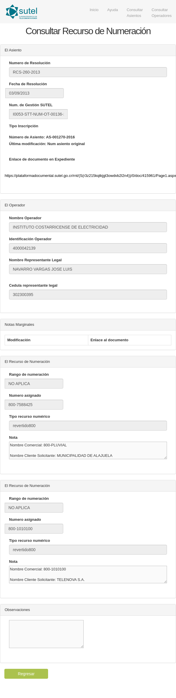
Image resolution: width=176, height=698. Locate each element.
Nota (13, 437)
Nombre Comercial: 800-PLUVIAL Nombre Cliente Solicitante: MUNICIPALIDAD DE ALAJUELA (88, 450)
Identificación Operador (30, 239)
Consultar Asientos (135, 13)
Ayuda (112, 10)
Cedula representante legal (33, 285)
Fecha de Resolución (28, 84)
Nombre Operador (25, 218)
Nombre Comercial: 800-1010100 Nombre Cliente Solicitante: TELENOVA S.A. (88, 574)
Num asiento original (66, 144)
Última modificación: (27, 144)
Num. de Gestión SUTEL (31, 105)
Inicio (94, 10)
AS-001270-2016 (60, 137)
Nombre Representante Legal (35, 260)
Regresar (26, 673)
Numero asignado (25, 395)
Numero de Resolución (29, 63)
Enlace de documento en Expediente (42, 159)
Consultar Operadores (162, 13)
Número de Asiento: (27, 137)
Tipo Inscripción (23, 126)
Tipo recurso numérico (29, 416)
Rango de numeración (29, 374)
